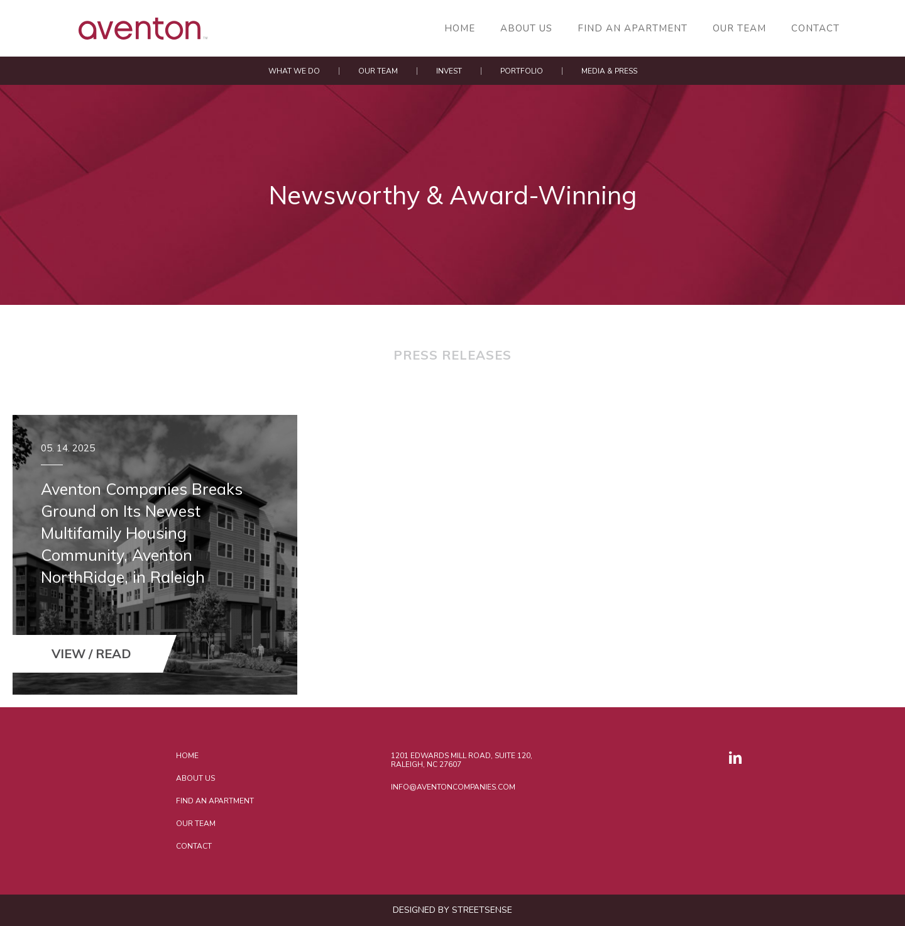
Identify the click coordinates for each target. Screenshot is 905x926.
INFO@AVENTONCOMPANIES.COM (453, 787)
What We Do (294, 71)
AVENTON (103, 28)
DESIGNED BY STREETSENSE (452, 910)
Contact (815, 28)
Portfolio (521, 71)
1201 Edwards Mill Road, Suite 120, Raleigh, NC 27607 (461, 760)
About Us (526, 28)
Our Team (739, 28)
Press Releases (452, 356)
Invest (449, 71)
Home (459, 28)
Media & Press (609, 71)
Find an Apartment (633, 28)
